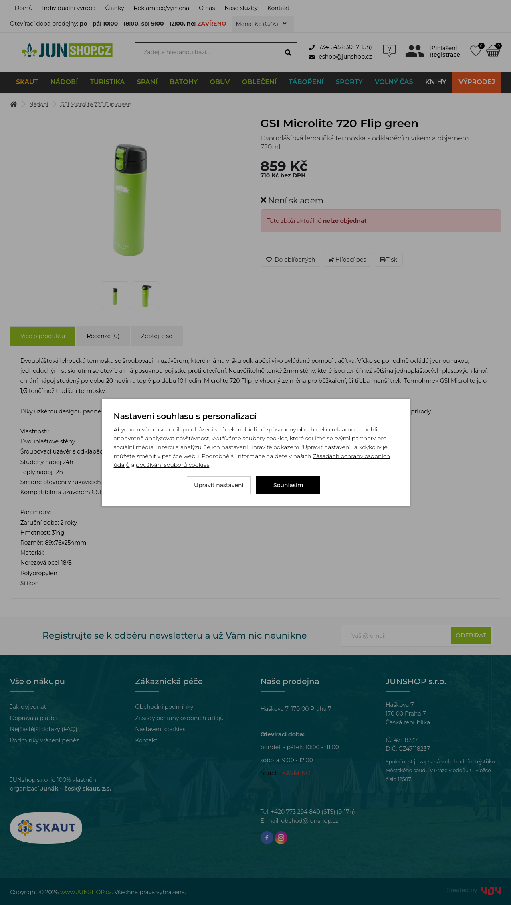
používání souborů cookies (172, 464)
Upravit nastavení (219, 485)
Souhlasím (288, 485)
